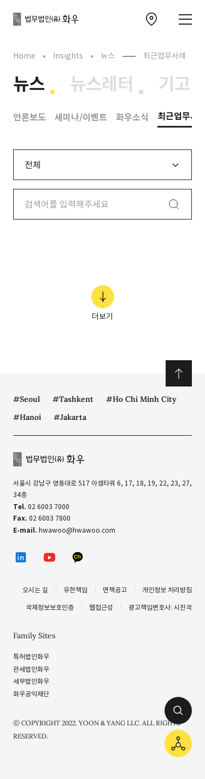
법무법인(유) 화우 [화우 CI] (46, 19)
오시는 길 (35, 590)
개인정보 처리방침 (167, 590)
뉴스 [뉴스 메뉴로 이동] (29, 84)
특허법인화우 (31, 657)
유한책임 (75, 590)
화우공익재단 (31, 694)
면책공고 (115, 590)
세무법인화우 (31, 681)
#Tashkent (72, 399)
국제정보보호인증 (50, 607)
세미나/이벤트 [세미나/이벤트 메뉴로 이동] (81, 117)
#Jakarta (70, 417)
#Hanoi (27, 417)
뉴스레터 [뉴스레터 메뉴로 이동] (101, 84)
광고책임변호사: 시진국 (160, 607)
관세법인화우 (31, 669)
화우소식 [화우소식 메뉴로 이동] (132, 117)
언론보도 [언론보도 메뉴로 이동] (29, 117)
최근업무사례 (164, 56)
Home (24, 56)
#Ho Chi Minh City (141, 399)
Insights (68, 56)
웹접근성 (101, 607)
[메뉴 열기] (185, 19)
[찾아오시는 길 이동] (151, 19)
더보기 (102, 303)
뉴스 (108, 56)
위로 (179, 373)
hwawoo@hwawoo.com (77, 530)
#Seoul (26, 399)
